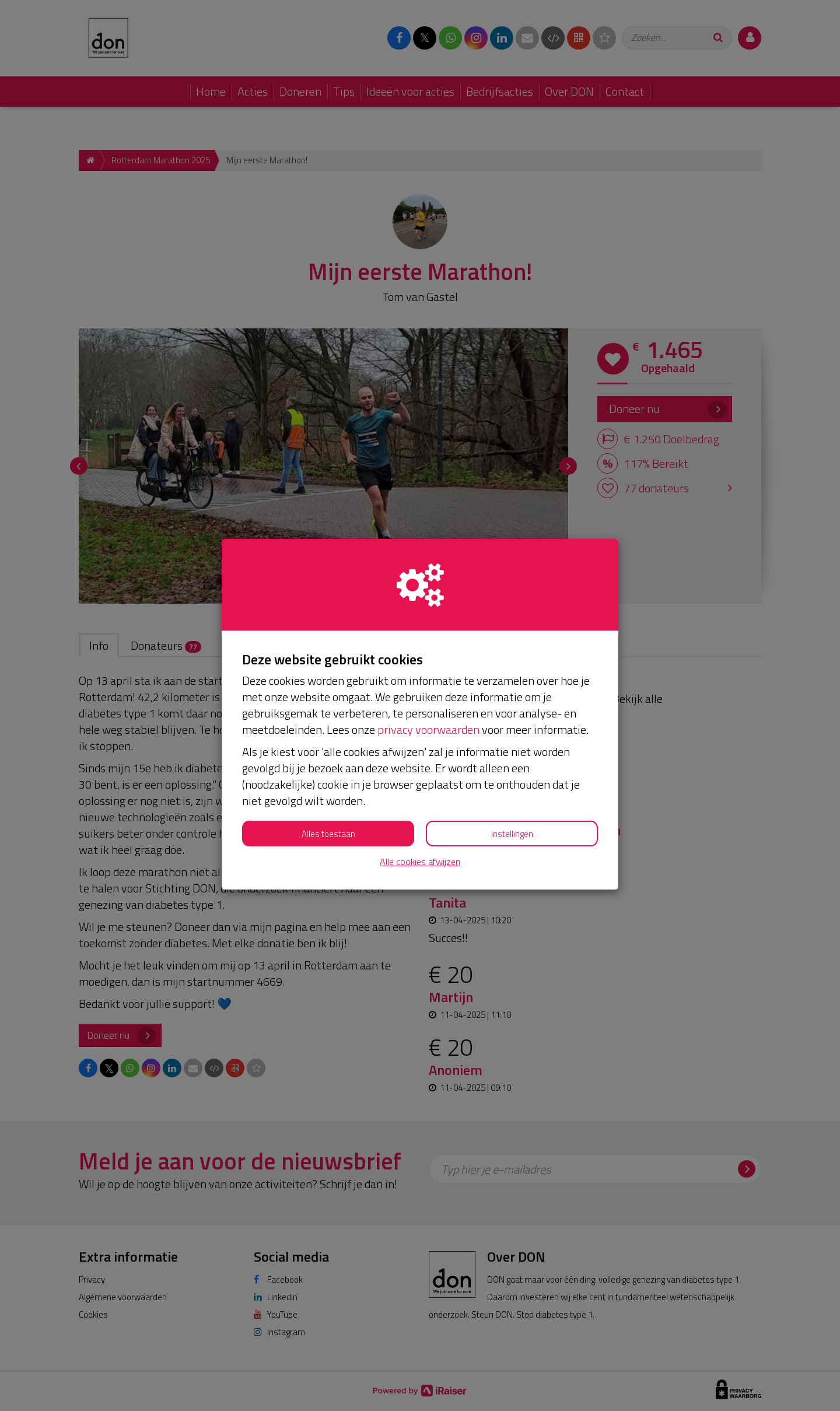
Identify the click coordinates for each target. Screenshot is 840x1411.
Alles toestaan (328, 834)
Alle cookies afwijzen (420, 862)
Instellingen (512, 834)
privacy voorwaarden (428, 729)
